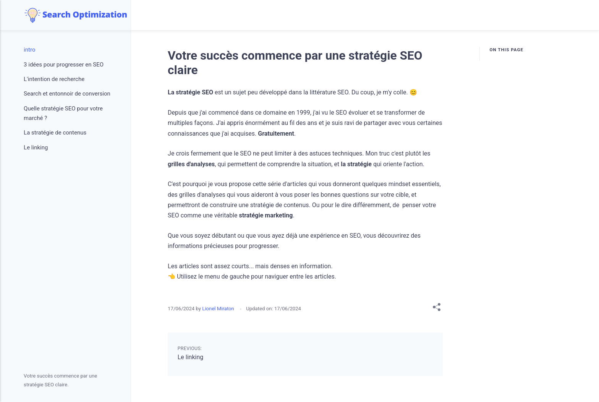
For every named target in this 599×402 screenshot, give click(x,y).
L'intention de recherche (54, 79)
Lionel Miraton (218, 308)
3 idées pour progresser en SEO (64, 64)
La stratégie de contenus (55, 132)
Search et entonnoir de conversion (67, 93)
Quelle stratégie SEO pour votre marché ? (63, 113)
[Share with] (437, 308)
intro (29, 49)
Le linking (191, 357)
